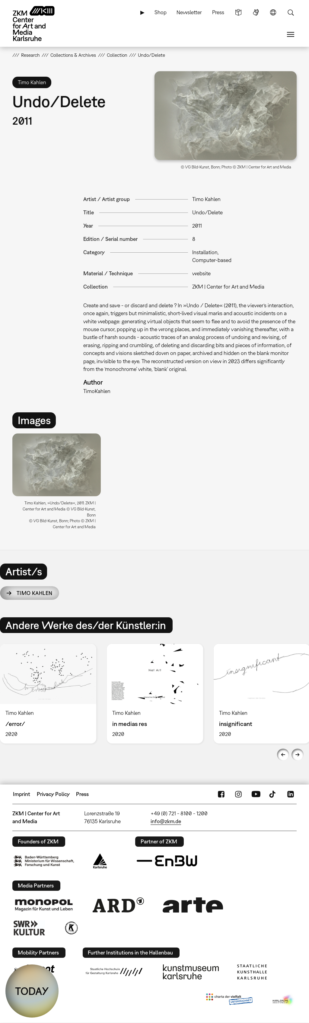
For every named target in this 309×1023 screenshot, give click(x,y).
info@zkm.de (166, 821)
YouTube (256, 794)
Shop (160, 12)
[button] (225, 115)
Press (218, 12)
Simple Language (238, 12)
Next (297, 755)
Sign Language (256, 12)
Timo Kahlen (35, 593)
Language (273, 12)
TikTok (273, 794)
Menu (291, 34)
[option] (59, 483)
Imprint (21, 794)
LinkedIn (291, 794)
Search (291, 12)
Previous (283, 755)
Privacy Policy (53, 794)
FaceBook (221, 794)
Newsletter (189, 12)
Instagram (238, 794)
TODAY (32, 991)
